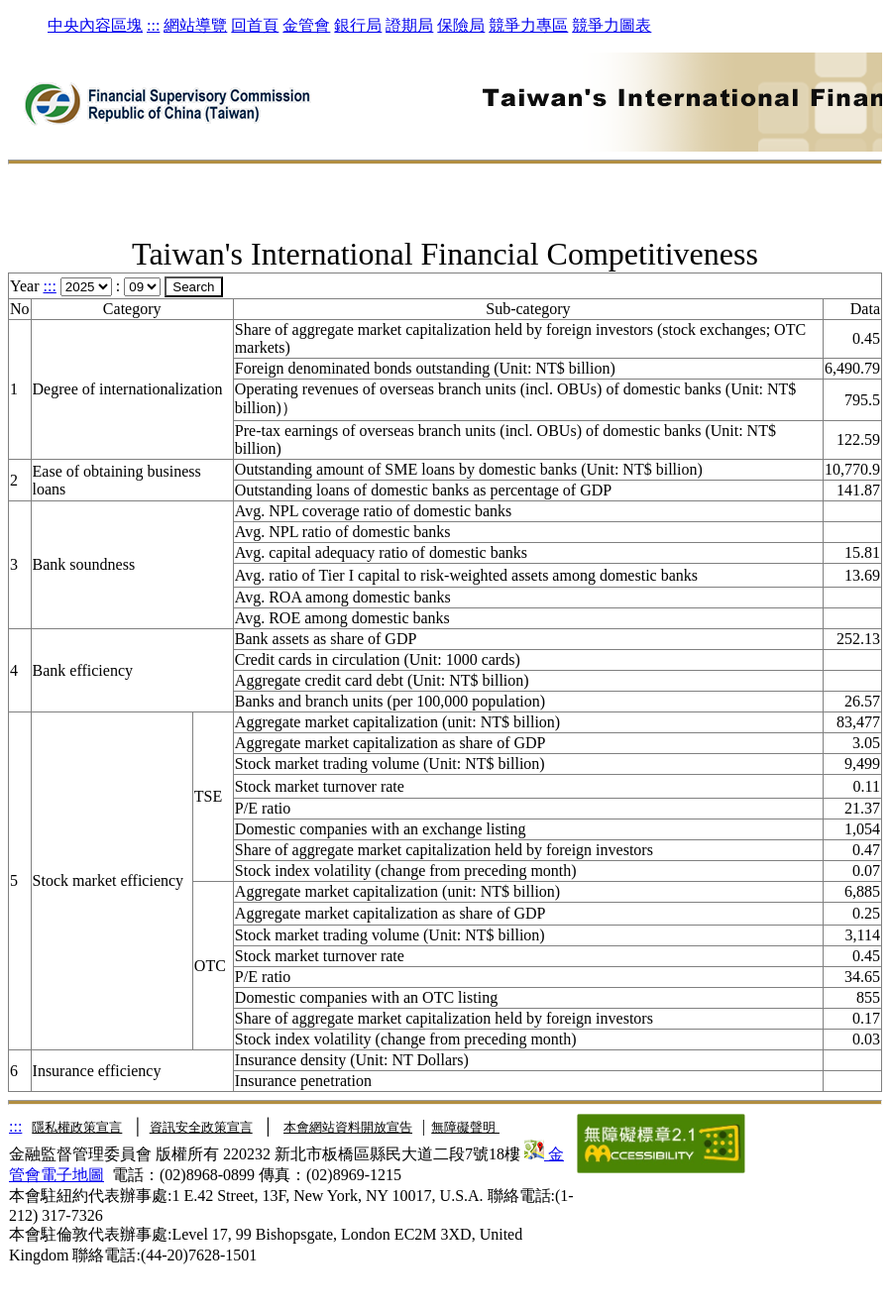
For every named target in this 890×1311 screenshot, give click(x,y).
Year (24, 285)
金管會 (306, 25)
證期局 (409, 25)
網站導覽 (195, 25)
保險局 (461, 25)
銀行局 (358, 25)
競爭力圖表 (611, 25)
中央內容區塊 (95, 25)
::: (153, 25)
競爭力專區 (528, 25)
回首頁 (254, 25)
